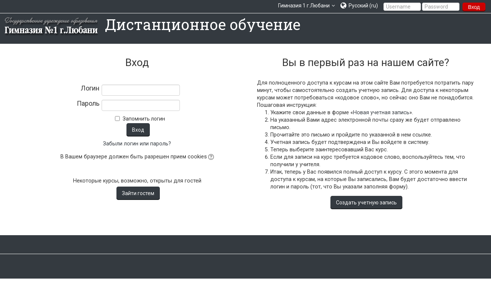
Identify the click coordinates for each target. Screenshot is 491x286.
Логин (90, 88)
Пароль (88, 103)
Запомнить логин (144, 119)
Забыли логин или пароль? (137, 144)
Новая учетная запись (381, 112)
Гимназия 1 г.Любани (304, 6)
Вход (474, 7)
